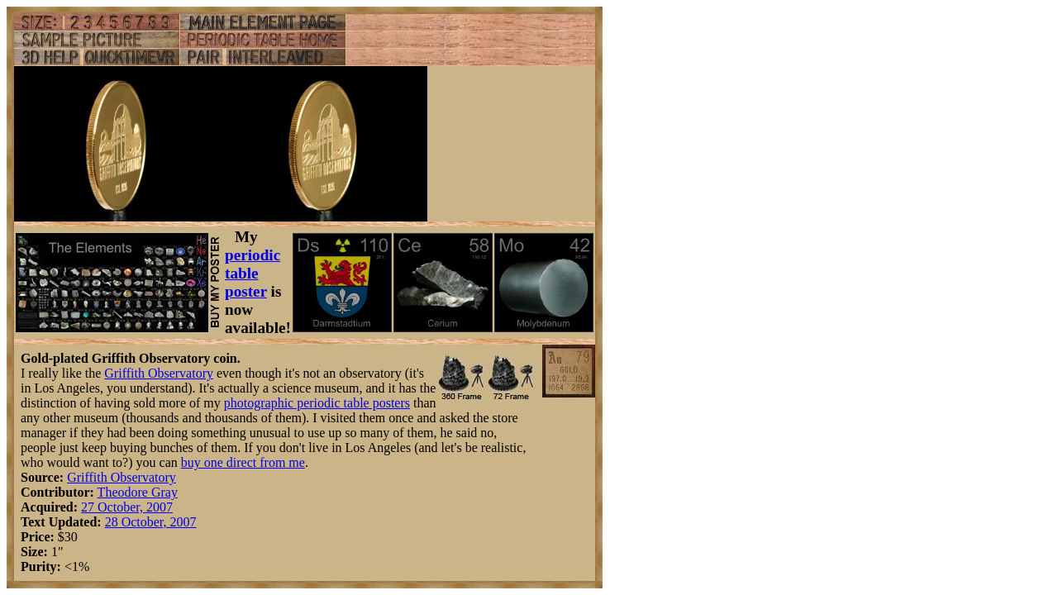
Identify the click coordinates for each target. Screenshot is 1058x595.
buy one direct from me (243, 462)
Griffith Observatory (158, 373)
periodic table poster (252, 273)
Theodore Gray (138, 492)
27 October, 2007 (127, 507)
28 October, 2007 (151, 522)
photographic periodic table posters (317, 403)
